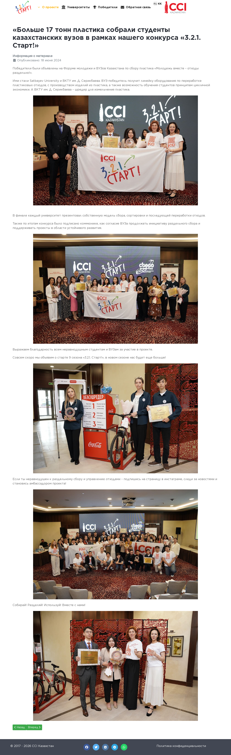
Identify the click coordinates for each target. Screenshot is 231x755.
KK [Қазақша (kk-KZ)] (160, 3)
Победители (105, 7)
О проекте (48, 7)
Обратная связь (135, 7)
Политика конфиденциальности (181, 746)
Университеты (76, 7)
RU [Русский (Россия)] (155, 3)
